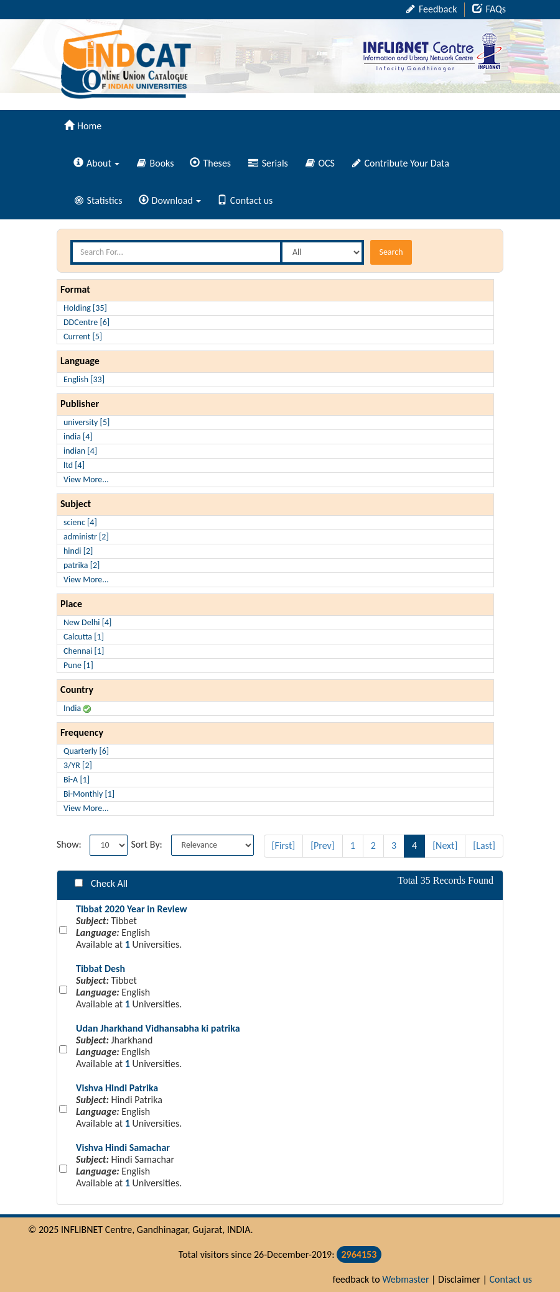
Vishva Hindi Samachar (123, 1147)
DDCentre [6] (86, 322)
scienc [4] (80, 522)
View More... (86, 479)
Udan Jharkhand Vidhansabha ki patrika (158, 1028)
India (77, 708)
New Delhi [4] (87, 622)
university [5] (86, 422)
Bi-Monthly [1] (88, 794)
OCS (320, 163)
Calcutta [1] (83, 636)
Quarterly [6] (86, 751)
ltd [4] (74, 465)
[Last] (484, 845)
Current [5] (82, 336)
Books (155, 163)
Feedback (431, 9)
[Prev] (322, 845)
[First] (284, 845)
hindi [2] (78, 551)
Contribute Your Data (400, 163)
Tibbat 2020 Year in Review (131, 909)
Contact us (245, 200)
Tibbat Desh (100, 968)
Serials (268, 163)
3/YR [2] (77, 765)
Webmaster (405, 1279)
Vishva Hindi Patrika (117, 1088)
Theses (210, 163)
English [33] (84, 379)
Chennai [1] (83, 651)
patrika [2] (81, 565)
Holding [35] (85, 308)
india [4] (78, 436)
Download (170, 200)
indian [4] (80, 451)
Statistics (99, 200)
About (96, 163)
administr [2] (86, 536)
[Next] (444, 845)
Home (82, 126)
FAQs (489, 9)
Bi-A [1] (76, 779)
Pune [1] (78, 665)
